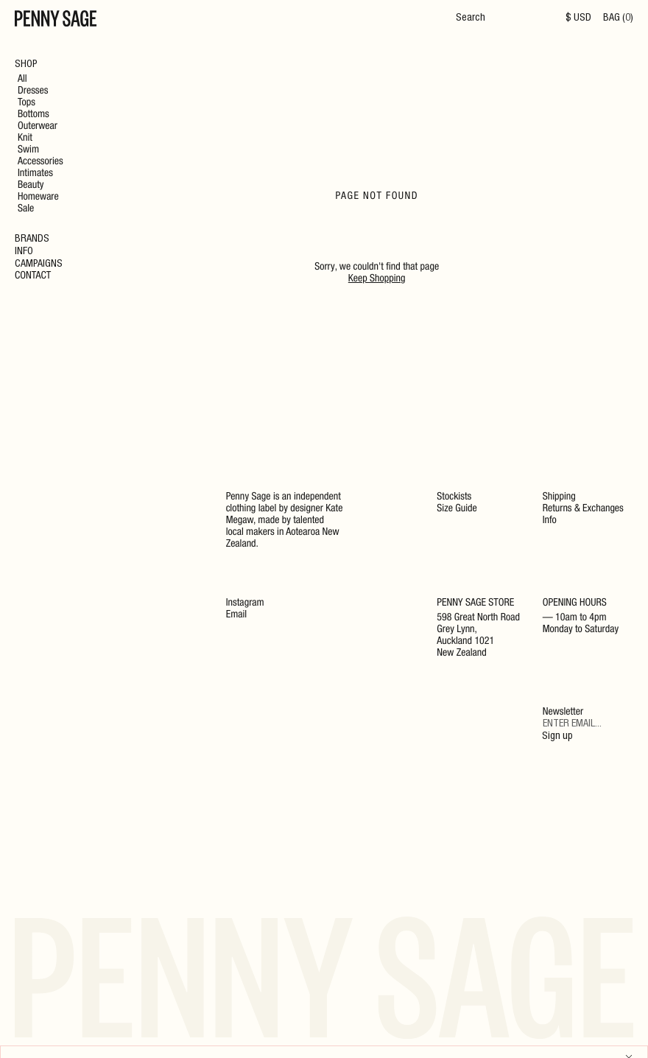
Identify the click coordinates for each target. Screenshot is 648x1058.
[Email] (588, 724)
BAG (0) (618, 18)
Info (24, 252)
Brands (32, 239)
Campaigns (39, 264)
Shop (26, 65)
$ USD (578, 18)
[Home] (56, 20)
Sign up (557, 737)
